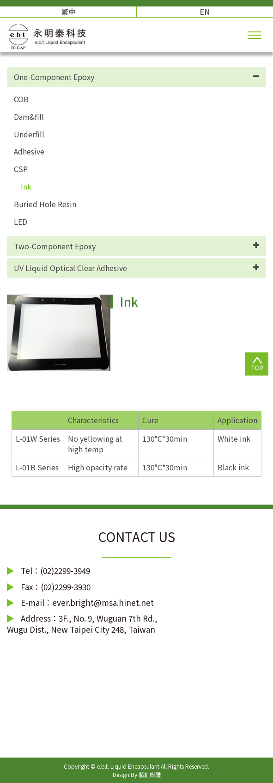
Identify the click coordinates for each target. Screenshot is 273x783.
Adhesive (29, 151)
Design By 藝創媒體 (137, 774)
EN (205, 11)
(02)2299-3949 (65, 570)
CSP (21, 169)
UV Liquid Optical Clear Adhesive (70, 267)
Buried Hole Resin (45, 204)
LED (20, 221)
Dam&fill (29, 116)
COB (21, 99)
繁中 (68, 11)
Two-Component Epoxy (55, 246)
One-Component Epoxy (54, 76)
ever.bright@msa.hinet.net (103, 602)
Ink (26, 186)
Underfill (29, 134)
